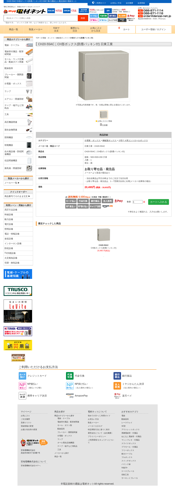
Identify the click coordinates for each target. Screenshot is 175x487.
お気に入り (25, 416)
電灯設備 (9, 224)
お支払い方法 (115, 3)
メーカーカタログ (95, 426)
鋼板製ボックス (62, 38)
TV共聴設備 (10, 253)
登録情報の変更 (27, 426)
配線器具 (61, 429)
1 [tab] (103, 256)
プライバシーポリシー (97, 436)
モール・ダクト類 (64, 425)
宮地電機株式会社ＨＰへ (31, 466)
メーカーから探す (61, 453)
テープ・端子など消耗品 (67, 446)
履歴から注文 (74, 29)
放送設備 (9, 238)
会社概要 (129, 3)
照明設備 (9, 229)
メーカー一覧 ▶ (12, 183)
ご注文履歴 (25, 419)
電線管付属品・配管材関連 (68, 422)
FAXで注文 (56, 29)
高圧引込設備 (11, 209)
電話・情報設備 (12, 234)
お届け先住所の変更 (29, 429)
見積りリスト (26, 423)
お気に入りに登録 (105, 121)
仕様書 (105, 125)
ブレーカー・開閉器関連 (67, 432)
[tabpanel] (104, 241)
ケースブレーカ (127, 471)
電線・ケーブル (63, 418)
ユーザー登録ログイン (153, 29)
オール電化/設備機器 (65, 443)
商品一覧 (13, 29)
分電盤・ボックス (47, 38)
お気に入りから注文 (96, 29)
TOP (37, 38)
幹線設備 (9, 214)
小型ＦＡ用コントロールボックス (133, 140)
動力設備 (9, 219)
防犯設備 (9, 248)
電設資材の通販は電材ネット (88, 483)
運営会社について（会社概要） (100, 433)
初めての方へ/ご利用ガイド (99, 416)
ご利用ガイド (100, 3)
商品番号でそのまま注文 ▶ (17, 196)
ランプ (60, 439)
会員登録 (141, 3)
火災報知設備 (11, 258)
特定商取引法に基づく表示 (99, 429)
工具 (59, 450)
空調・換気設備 (12, 263)
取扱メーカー (36, 29)
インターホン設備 (13, 243)
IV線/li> (124, 468)
